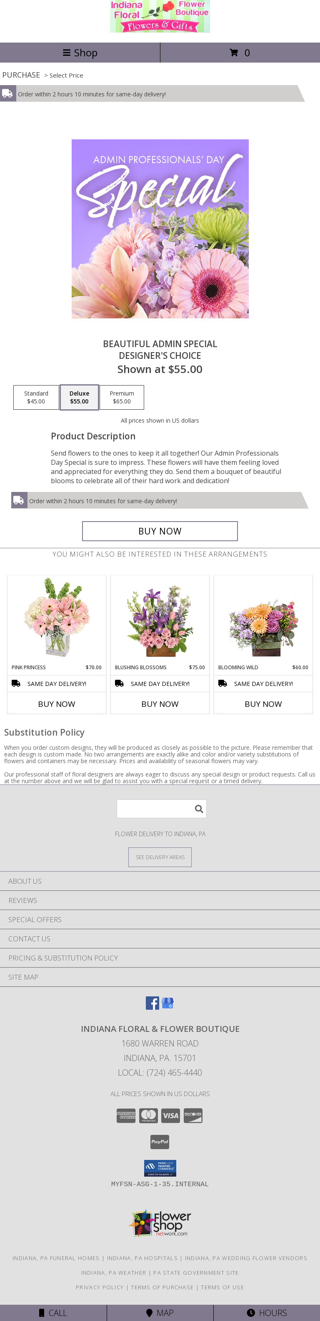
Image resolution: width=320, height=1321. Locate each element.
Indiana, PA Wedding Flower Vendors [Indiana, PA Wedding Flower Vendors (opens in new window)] (246, 1258)
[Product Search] (162, 808)
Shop (80, 52)
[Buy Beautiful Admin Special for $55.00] (160, 531)
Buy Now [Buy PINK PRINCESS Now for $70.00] (56, 703)
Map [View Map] (160, 1312)
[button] (160, 1168)
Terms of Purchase (162, 1287)
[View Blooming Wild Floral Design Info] (263, 619)
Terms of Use (222, 1287)
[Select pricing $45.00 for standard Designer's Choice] (36, 398)
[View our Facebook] (152, 1007)
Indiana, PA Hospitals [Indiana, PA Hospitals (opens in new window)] (142, 1258)
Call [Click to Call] (53, 1312)
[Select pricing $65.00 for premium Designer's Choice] (122, 398)
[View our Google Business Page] (167, 1007)
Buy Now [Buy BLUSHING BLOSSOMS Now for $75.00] (160, 703)
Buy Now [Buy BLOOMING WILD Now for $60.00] (263, 703)
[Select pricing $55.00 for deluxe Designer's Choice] (79, 398)
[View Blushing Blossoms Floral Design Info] (160, 619)
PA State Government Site (196, 1272)
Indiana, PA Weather (114, 1272)
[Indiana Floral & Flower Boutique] (160, 30)
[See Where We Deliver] (160, 857)
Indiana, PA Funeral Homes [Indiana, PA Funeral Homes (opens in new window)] (56, 1258)
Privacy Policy (100, 1287)
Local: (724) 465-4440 (160, 1072)
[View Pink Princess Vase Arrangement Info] (57, 619)
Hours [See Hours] (267, 1312)
